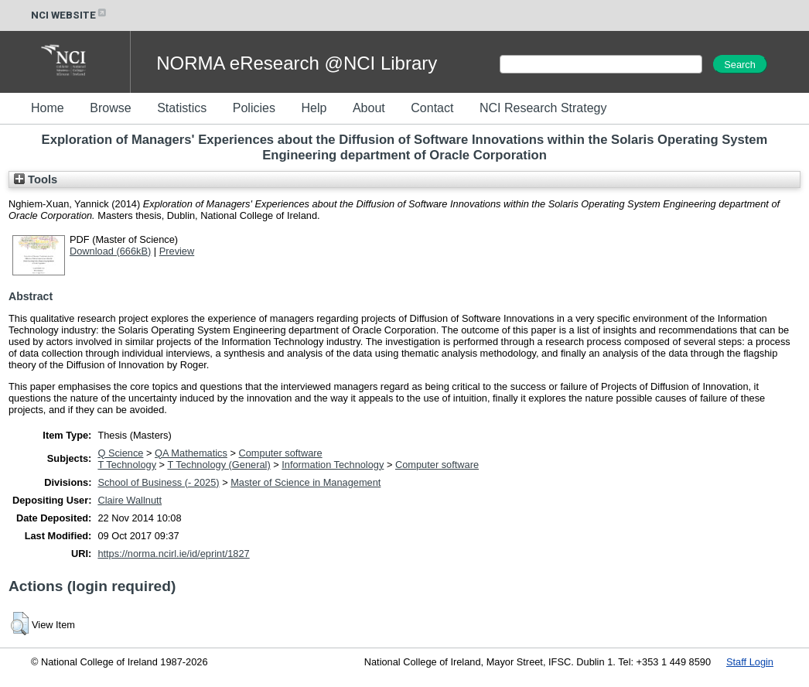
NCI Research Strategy (543, 107)
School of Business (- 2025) (158, 482)
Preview (177, 251)
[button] (20, 623)
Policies (254, 107)
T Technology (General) (218, 464)
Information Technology (333, 464)
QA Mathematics (191, 453)
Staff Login (749, 662)
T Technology (126, 464)
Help (313, 107)
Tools (35, 179)
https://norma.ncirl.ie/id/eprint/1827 (173, 553)
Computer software (281, 453)
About (369, 107)
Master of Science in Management (305, 482)
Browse (110, 107)
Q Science (120, 453)
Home (47, 107)
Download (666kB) (110, 251)
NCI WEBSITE (69, 15)
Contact (432, 107)
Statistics (182, 107)
